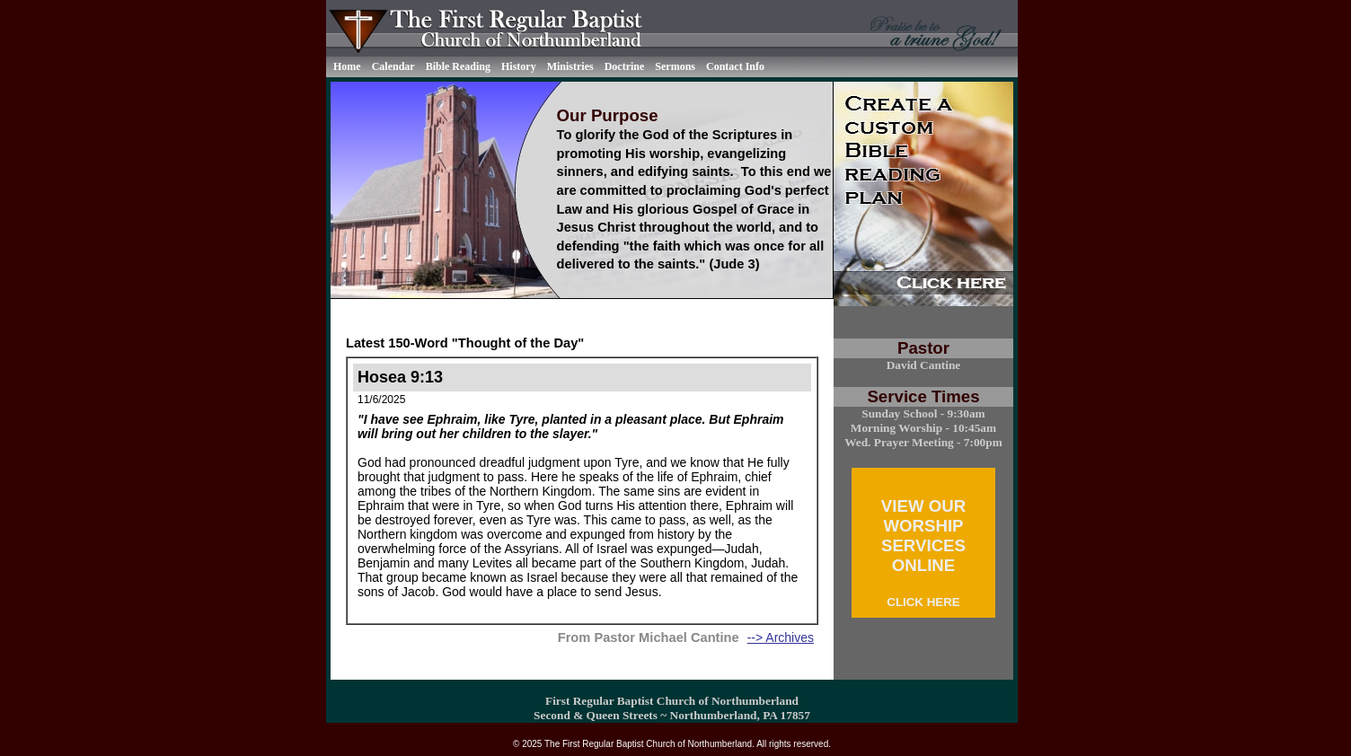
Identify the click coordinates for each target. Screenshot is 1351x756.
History (518, 66)
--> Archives (780, 637)
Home (347, 66)
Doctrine (625, 66)
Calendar (393, 66)
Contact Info (735, 66)
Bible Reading (458, 66)
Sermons (675, 66)
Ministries (570, 66)
